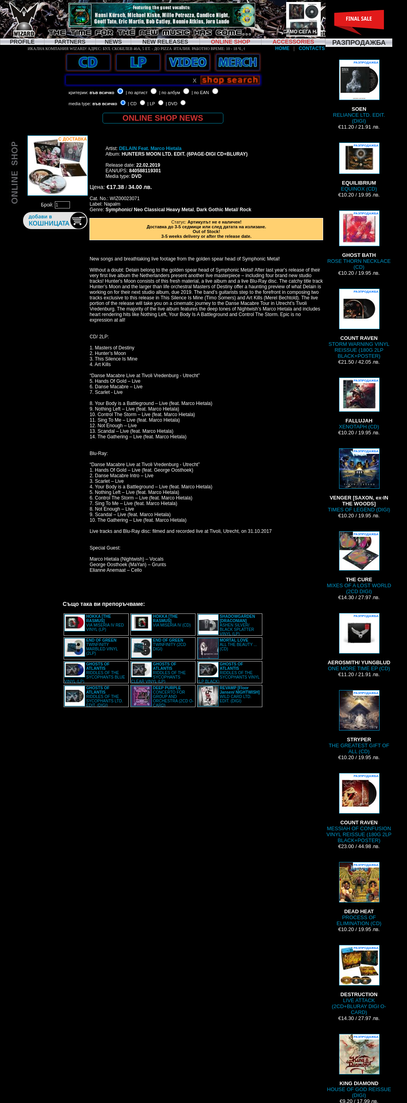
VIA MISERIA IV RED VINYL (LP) (105, 623)
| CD (132, 103)
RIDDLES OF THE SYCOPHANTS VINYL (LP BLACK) (229, 673)
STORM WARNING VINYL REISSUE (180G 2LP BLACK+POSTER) (359, 324)
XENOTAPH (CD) (359, 404)
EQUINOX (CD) (359, 167)
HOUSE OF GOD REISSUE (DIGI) (359, 1066)
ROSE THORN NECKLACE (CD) (359, 240)
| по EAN (200, 92)
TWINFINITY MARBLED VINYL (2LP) (102, 647)
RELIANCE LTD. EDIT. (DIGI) (359, 92)
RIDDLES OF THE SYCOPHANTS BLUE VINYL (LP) (94, 673)
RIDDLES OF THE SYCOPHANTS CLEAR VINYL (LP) (158, 673)
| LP (151, 103)
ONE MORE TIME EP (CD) (359, 642)
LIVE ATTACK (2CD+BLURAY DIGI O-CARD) (359, 980)
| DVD (171, 103)
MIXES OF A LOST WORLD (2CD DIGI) (359, 562)
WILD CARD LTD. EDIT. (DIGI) (240, 694)
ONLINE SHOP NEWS (162, 118)
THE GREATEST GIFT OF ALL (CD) (359, 722)
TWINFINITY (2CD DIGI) (169, 644)
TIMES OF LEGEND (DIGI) (359, 480)
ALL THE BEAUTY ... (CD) (238, 644)
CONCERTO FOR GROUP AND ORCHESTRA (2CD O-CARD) (173, 697)
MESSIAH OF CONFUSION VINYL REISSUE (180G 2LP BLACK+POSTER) (358, 808)
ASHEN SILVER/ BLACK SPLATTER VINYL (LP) (237, 625)
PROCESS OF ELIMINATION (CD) (359, 894)
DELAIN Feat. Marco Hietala (150, 148)
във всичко (101, 92)
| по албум (169, 92)
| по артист (137, 92)
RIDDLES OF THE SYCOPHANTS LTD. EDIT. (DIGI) (104, 697)
